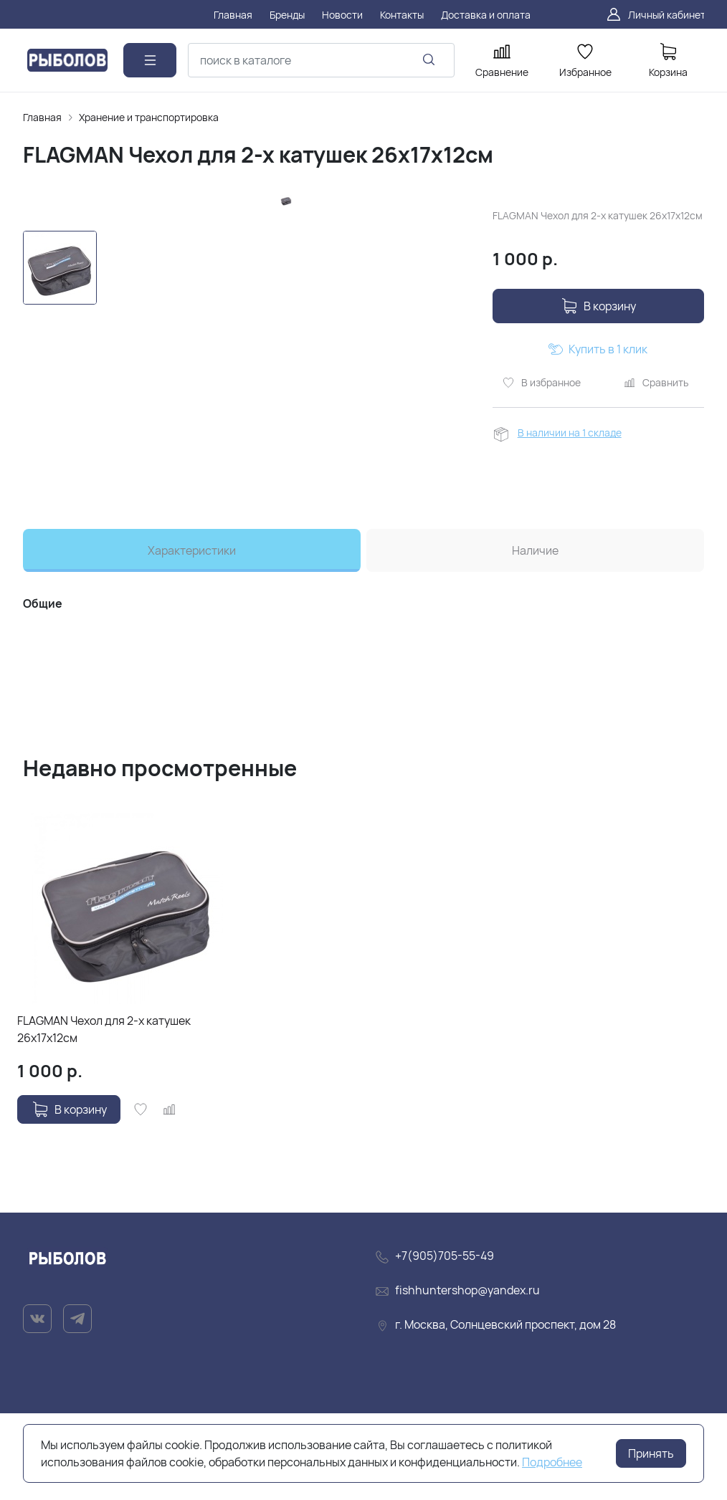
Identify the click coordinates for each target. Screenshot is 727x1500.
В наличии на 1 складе (570, 432)
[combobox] (321, 60)
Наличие (535, 636)
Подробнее (552, 1462)
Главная (42, 117)
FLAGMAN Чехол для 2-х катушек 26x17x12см (104, 1115)
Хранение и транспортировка (149, 117)
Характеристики (192, 636)
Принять (651, 1453)
